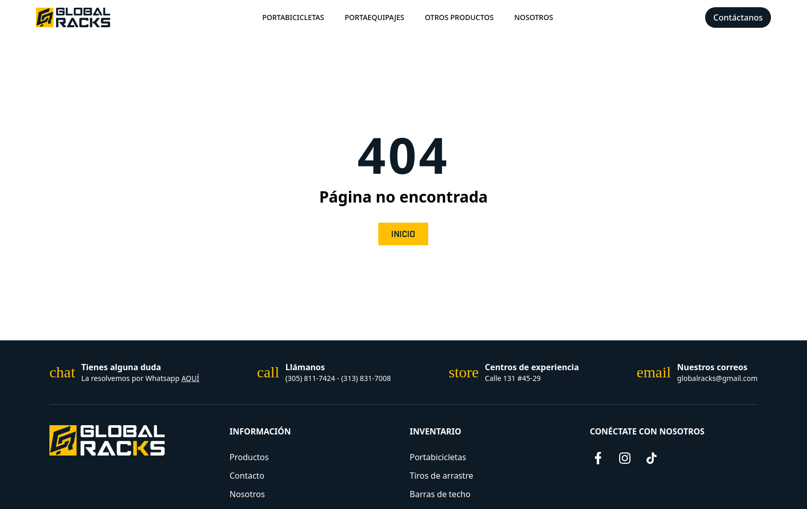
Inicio (403, 234)
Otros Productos (459, 17)
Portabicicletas (293, 17)
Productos (249, 457)
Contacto (247, 475)
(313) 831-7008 (366, 378)
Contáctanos (738, 17)
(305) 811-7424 (311, 378)
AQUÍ (190, 378)
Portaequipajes (375, 17)
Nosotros (533, 17)
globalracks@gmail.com (717, 378)
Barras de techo (440, 494)
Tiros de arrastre (441, 475)
